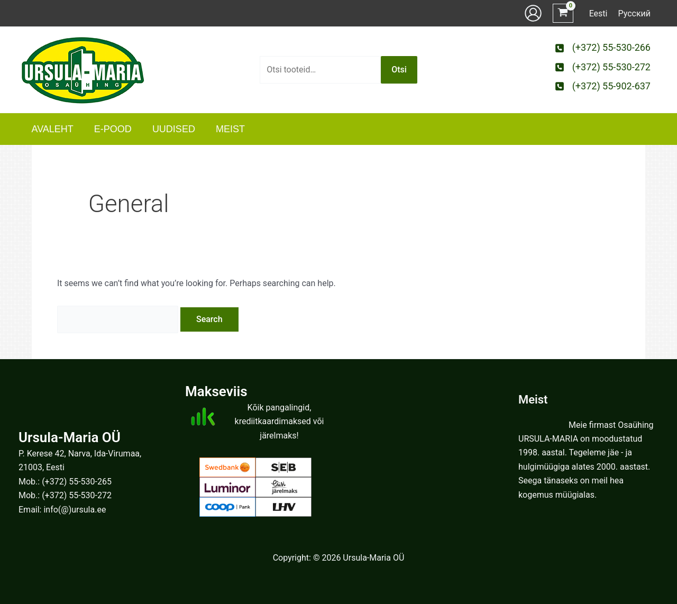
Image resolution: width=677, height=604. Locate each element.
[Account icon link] (533, 13)
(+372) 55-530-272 (77, 495)
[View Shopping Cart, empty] (563, 13)
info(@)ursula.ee (74, 510)
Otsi (399, 70)
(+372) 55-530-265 (77, 482)
